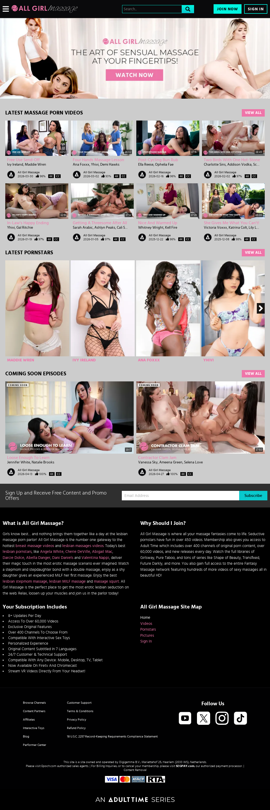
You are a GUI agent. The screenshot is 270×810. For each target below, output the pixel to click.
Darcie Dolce (13, 558)
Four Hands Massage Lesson (98, 160)
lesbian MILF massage (67, 581)
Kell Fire (171, 227)
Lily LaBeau (257, 227)
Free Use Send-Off (23, 160)
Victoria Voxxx (215, 227)
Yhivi (95, 164)
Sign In (256, 9)
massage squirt (106, 581)
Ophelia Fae (164, 164)
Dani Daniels (62, 558)
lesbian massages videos (83, 546)
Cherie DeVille (77, 552)
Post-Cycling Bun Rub (158, 160)
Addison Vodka (239, 164)
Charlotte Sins (215, 164)
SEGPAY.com (185, 766)
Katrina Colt (238, 227)
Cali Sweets (125, 227)
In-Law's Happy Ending (28, 223)
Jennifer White (18, 462)
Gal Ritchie (24, 227)
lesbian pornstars (17, 552)
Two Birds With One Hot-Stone (232, 160)
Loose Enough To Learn (28, 458)
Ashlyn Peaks (104, 227)
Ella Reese (145, 164)
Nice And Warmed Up (157, 223)
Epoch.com (48, 766)
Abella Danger (38, 558)
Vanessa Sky (148, 462)
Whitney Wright (150, 227)
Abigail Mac (102, 552)
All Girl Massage (29, 172)
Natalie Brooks (43, 462)
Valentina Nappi (95, 558)
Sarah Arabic (83, 227)
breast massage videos (35, 546)
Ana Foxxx (81, 164)
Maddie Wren (35, 164)
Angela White (52, 552)
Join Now (227, 9)
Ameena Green (170, 462)
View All (253, 113)
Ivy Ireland (15, 164)
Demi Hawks (109, 164)
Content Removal (135, 769)
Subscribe (253, 495)
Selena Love (193, 462)
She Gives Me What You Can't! (231, 223)
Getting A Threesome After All (100, 223)
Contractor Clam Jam (157, 458)
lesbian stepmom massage (25, 581)
